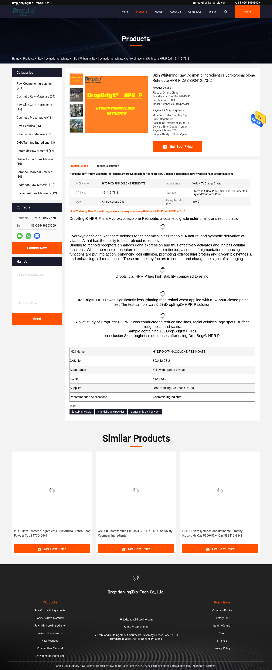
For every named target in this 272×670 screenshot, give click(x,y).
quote (247, 11)
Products (141, 11)
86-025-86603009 (247, 2)
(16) (35, 117)
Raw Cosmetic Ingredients (53, 58)
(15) (34, 107)
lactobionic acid (81, 411)
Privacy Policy (222, 648)
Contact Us (194, 11)
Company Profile (222, 610)
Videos (158, 11)
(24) (36, 96)
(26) (29, 126)
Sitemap (222, 640)
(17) (35, 151)
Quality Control (222, 625)
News (222, 633)
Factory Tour (222, 618)
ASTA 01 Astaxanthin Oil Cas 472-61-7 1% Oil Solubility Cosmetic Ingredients (135, 533)
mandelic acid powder (111, 411)
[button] (76, 131)
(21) (34, 86)
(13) (34, 134)
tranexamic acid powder (145, 411)
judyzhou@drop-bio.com (210, 2)
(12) (37, 193)
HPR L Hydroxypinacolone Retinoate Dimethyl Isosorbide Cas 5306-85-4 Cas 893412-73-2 (212, 533)
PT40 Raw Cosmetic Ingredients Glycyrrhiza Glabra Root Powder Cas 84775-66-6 (52, 533)
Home (124, 11)
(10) (34, 174)
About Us (175, 11)
